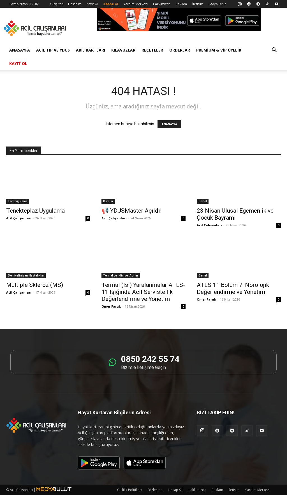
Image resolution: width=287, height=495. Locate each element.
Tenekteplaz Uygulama (35, 210)
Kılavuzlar (123, 50)
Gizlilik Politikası (129, 489)
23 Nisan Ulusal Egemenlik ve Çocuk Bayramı (235, 214)
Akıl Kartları (90, 50)
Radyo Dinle (217, 4)
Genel (202, 201)
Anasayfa (19, 50)
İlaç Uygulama (17, 201)
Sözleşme (155, 489)
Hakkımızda (161, 4)
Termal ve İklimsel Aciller (120, 275)
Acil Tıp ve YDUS (53, 50)
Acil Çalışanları (18, 218)
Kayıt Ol (92, 4)
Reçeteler (152, 50)
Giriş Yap (57, 4)
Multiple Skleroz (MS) (34, 285)
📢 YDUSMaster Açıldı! (131, 210)
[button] (274, 50)
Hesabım (74, 4)
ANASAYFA (169, 124)
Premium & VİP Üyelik (218, 50)
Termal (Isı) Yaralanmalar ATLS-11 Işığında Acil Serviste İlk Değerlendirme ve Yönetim (143, 292)
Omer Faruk (111, 306)
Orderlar (179, 50)
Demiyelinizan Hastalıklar (26, 275)
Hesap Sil (175, 489)
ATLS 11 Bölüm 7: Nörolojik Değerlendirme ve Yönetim (233, 288)
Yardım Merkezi (136, 4)
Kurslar (108, 201)
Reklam (181, 4)
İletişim (197, 4)
